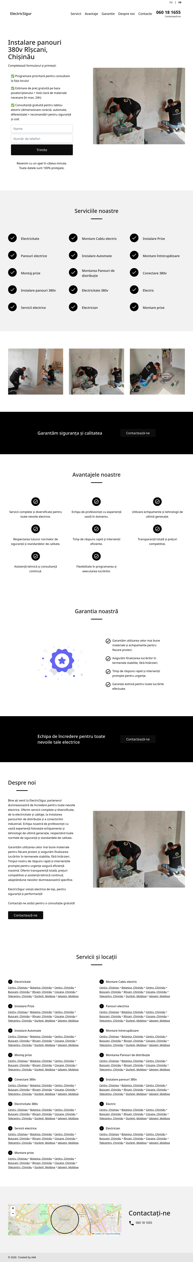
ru (170, 2)
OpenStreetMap (113, 1234)
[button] (13, 1208)
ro (179, 2)
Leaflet (96, 1234)
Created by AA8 (27, 1257)
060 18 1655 (144, 1223)
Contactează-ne (138, 433)
